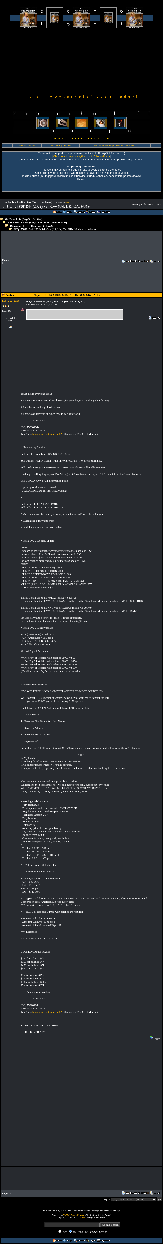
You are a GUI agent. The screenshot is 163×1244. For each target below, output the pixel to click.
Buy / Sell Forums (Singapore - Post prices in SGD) (37, 222)
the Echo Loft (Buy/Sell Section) (24, 219)
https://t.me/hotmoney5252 (47, 433)
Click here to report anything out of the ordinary (81, 156)
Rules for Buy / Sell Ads (61, 146)
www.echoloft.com (27, 146)
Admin (91, 229)
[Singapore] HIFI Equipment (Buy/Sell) (33, 225)
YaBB (67, 203)
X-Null (82, 1217)
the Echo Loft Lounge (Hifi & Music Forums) (114, 146)
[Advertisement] (81, 61)
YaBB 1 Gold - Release (74, 1215)
